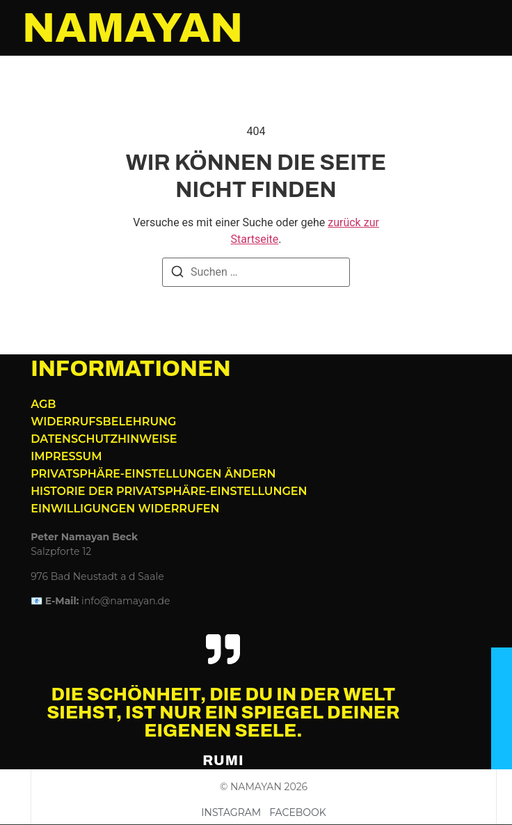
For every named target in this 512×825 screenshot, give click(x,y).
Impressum (66, 456)
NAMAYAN (132, 28)
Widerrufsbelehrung (103, 421)
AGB (43, 404)
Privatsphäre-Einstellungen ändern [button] (153, 473)
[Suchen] (177, 274)
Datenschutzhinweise (104, 439)
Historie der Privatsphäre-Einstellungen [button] (169, 491)
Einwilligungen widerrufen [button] (125, 508)
